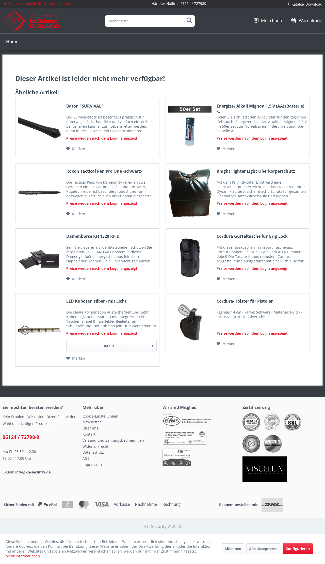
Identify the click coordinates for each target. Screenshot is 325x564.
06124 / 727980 (193, 3)
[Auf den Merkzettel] (75, 149)
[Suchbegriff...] (150, 21)
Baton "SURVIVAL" (84, 106)
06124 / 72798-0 (21, 437)
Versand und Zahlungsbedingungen (113, 440)
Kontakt (89, 434)
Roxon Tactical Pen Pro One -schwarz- (104, 171)
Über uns (90, 428)
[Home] (12, 42)
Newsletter (92, 422)
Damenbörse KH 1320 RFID (93, 236)
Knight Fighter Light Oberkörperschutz (256, 171)
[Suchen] (189, 20)
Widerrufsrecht (95, 446)
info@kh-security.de (33, 472)
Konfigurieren (298, 548)
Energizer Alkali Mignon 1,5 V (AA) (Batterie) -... (260, 108)
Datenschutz (93, 452)
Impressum (92, 464)
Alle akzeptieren (263, 548)
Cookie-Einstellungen (100, 416)
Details (127, 345)
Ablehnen (232, 548)
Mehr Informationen (23, 556)
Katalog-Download (306, 4)
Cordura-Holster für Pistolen (245, 301)
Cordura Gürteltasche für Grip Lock (252, 236)
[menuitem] (302, 4)
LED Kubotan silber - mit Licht (96, 301)
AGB (86, 458)
